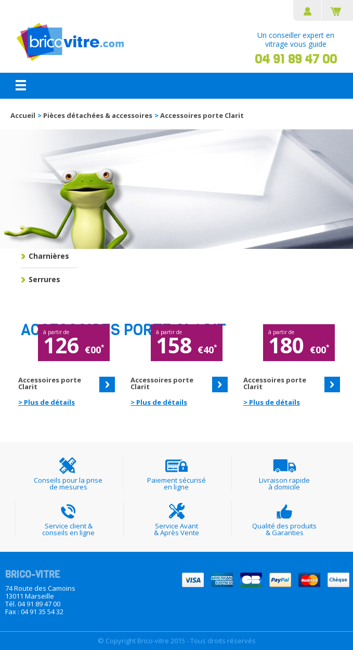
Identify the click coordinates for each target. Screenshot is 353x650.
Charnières (49, 256)
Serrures (44, 279)
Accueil (22, 115)
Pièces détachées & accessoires (97, 115)
